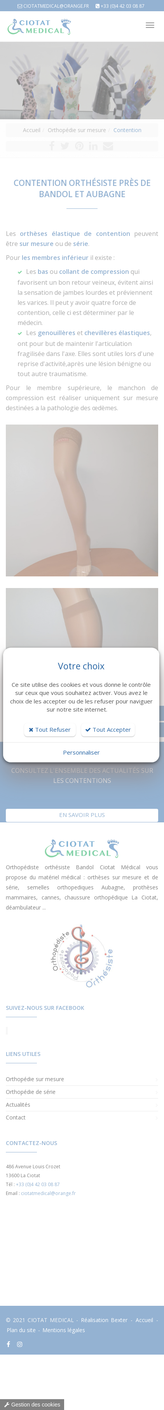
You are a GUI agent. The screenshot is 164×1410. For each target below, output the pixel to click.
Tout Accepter (108, 729)
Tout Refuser (50, 729)
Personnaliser (81, 752)
